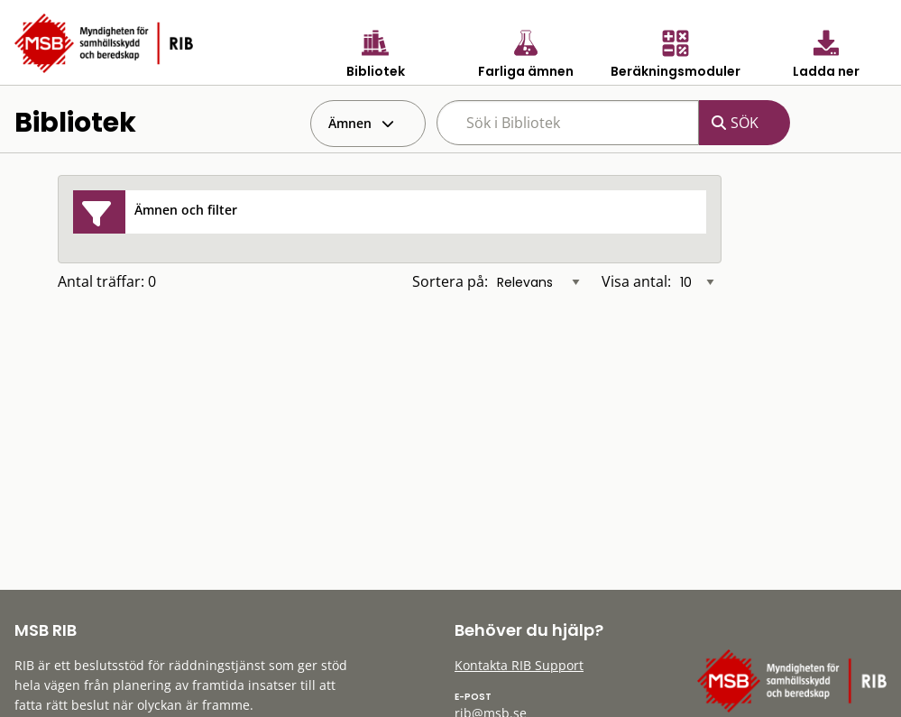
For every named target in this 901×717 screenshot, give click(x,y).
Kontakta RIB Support (519, 665)
